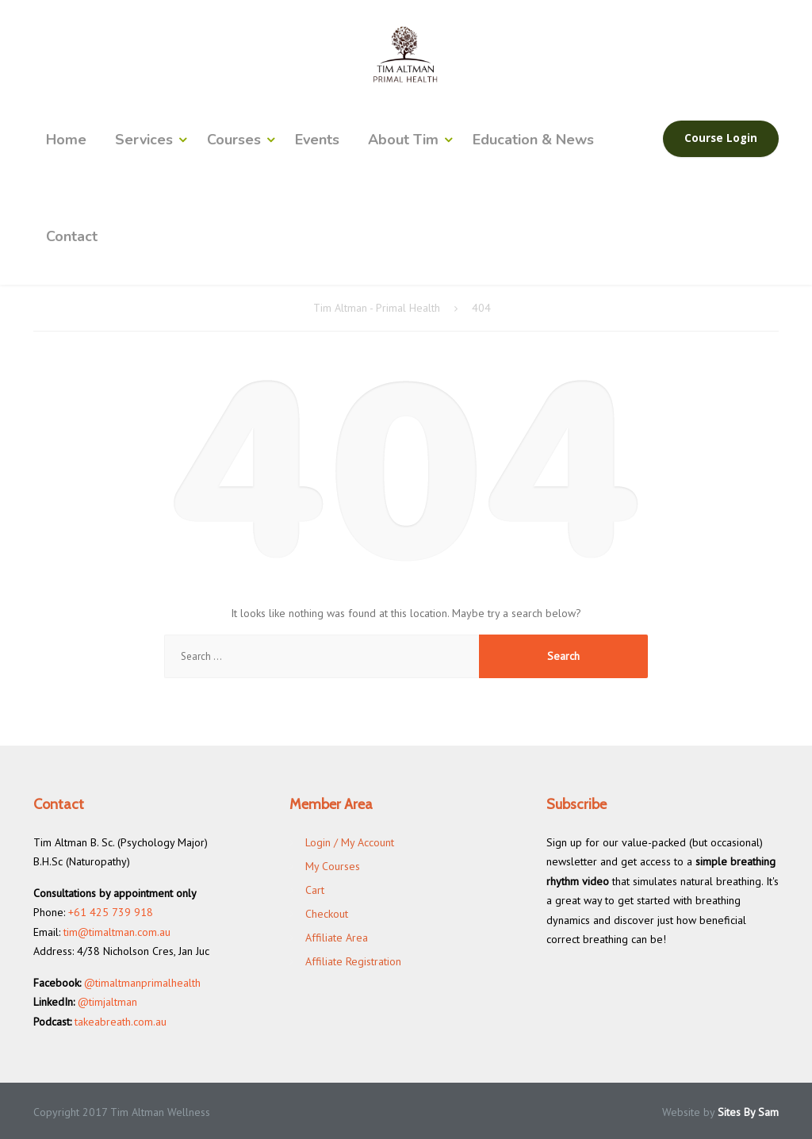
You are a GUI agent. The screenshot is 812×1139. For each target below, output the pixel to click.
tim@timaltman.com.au (116, 932)
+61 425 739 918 (110, 912)
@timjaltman (107, 1002)
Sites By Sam (748, 1112)
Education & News (533, 139)
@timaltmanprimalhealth (142, 983)
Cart (314, 890)
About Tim (403, 139)
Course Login (720, 138)
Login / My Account (349, 842)
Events (317, 139)
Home (66, 139)
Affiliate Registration (353, 961)
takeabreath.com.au (121, 1021)
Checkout (326, 914)
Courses (234, 139)
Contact (72, 236)
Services (144, 139)
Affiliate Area (336, 937)
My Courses (332, 866)
